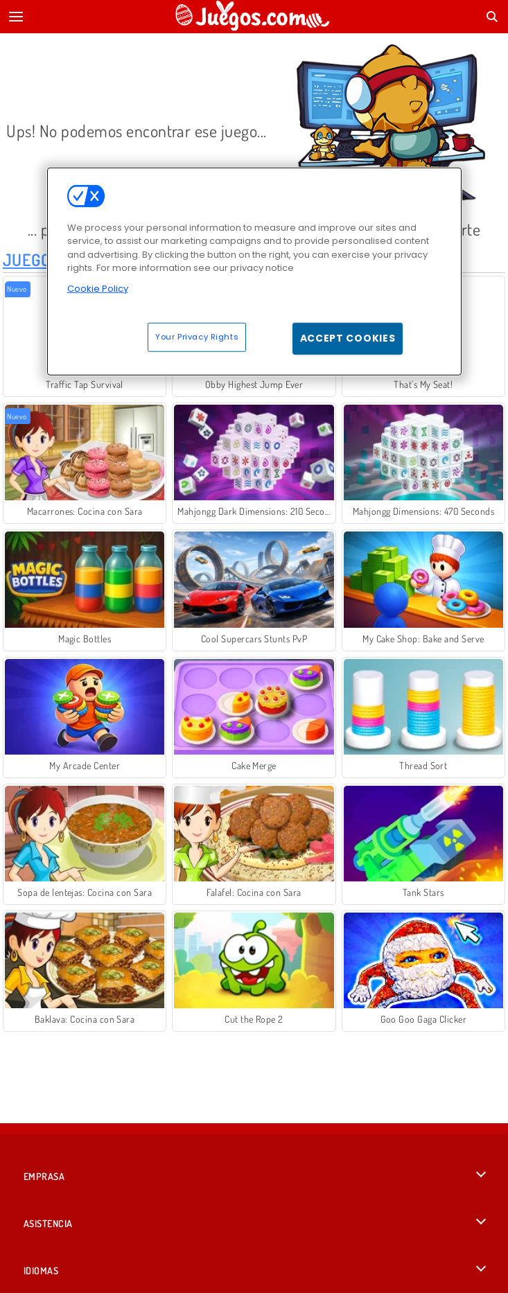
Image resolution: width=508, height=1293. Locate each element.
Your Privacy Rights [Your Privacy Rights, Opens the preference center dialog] (196, 336)
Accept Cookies (348, 338)
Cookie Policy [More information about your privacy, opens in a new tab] (97, 288)
